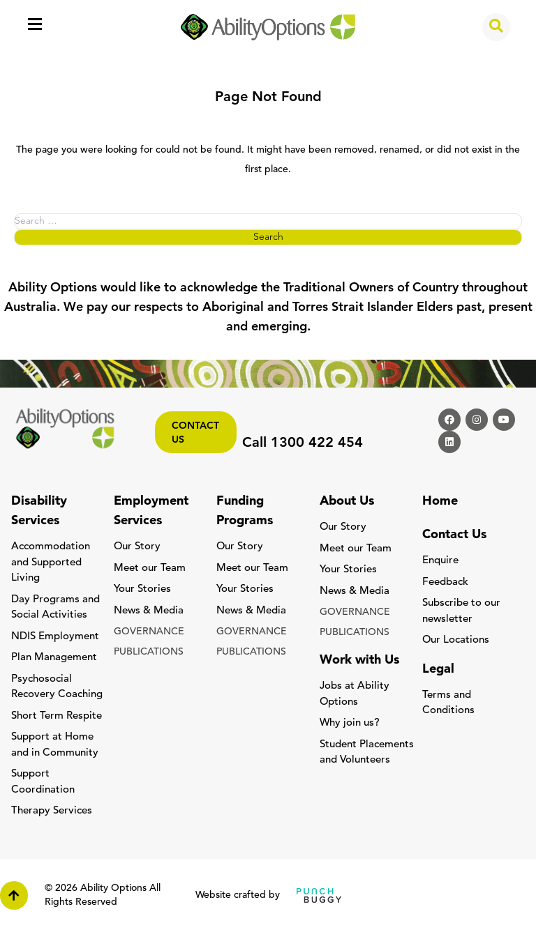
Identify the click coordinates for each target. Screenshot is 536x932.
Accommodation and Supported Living (50, 562)
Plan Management (54, 657)
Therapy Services (51, 811)
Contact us (195, 433)
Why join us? (350, 723)
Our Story (137, 547)
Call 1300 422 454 (302, 443)
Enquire (440, 561)
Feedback (445, 582)
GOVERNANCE (149, 632)
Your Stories (142, 589)
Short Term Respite (56, 716)
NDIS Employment (55, 637)
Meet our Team (150, 568)
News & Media (149, 611)
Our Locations (455, 640)
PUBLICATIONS (149, 652)
